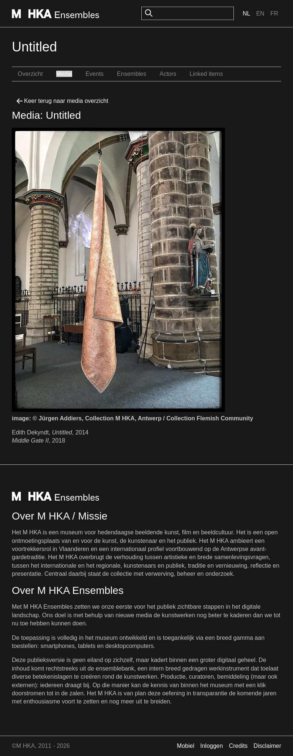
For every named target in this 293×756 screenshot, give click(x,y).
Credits (238, 746)
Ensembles (131, 74)
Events (94, 74)
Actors (167, 74)
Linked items (206, 74)
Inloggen (211, 746)
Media (64, 74)
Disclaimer (267, 746)
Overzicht (30, 74)
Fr (274, 13)
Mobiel (185, 746)
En (260, 13)
